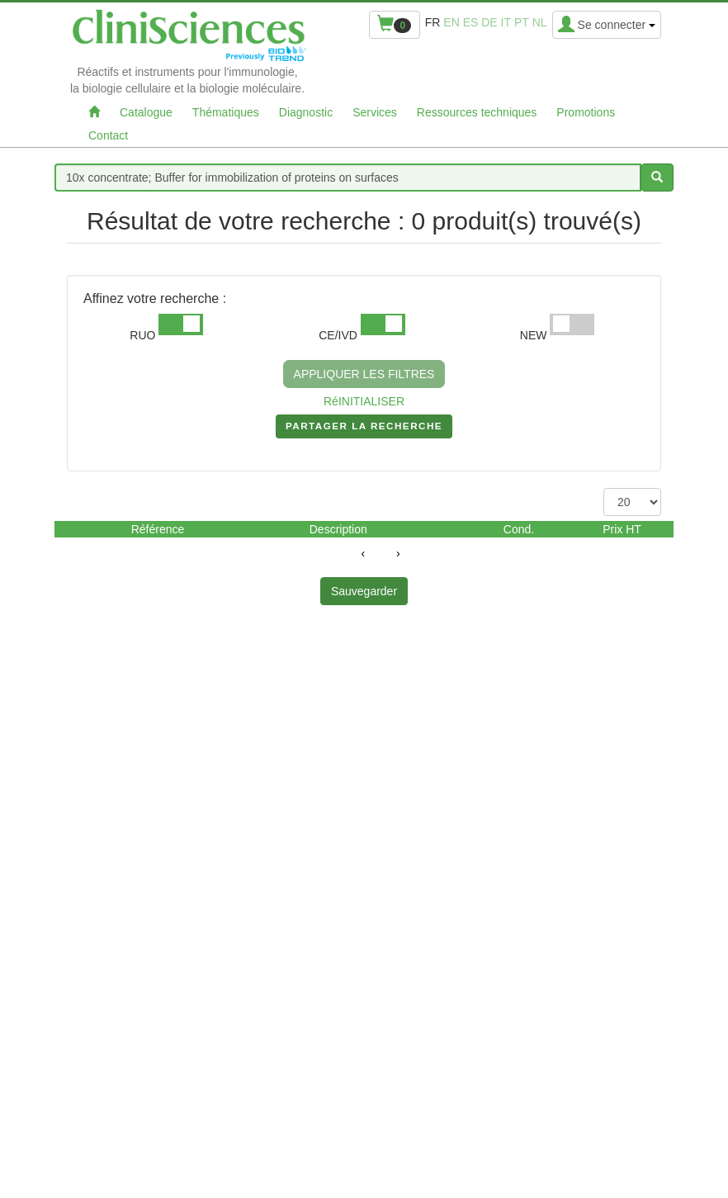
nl (539, 22)
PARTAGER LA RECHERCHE (364, 429)
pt (521, 22)
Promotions (585, 112)
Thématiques (225, 112)
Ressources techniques (477, 112)
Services (374, 112)
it (506, 22)
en (451, 22)
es (471, 22)
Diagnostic (306, 112)
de (489, 22)
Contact (108, 135)
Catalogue (146, 112)
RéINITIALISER (364, 401)
